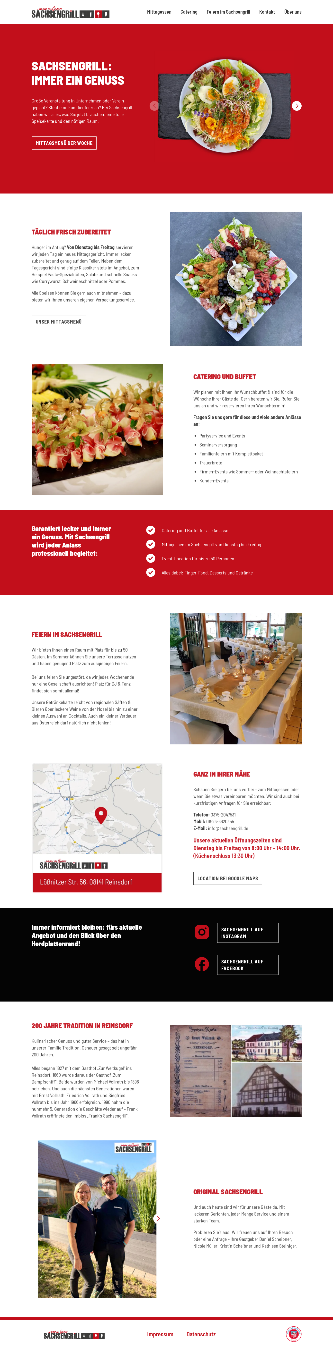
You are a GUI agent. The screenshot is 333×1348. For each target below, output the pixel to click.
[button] (297, 106)
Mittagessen (159, 12)
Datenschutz (201, 1334)
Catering (189, 12)
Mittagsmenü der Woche (64, 143)
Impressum (160, 1334)
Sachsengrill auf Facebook (242, 965)
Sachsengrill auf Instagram (242, 933)
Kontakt (267, 12)
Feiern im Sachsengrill (228, 12)
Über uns (293, 12)
